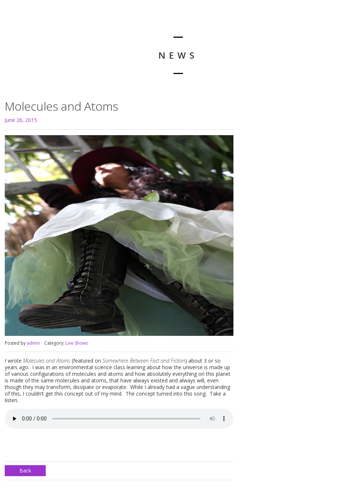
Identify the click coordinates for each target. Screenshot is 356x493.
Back (25, 470)
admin (33, 343)
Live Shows (76, 343)
